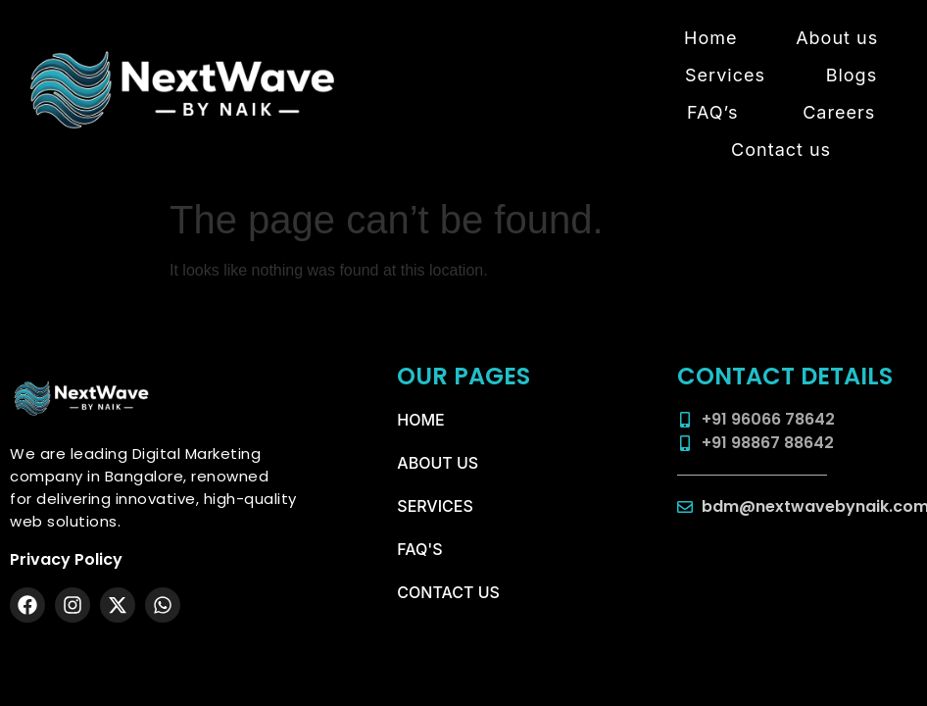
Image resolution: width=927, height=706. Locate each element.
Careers (839, 112)
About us (837, 37)
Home (710, 37)
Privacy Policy (66, 559)
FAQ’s (712, 112)
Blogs (851, 75)
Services (725, 75)
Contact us (781, 149)
